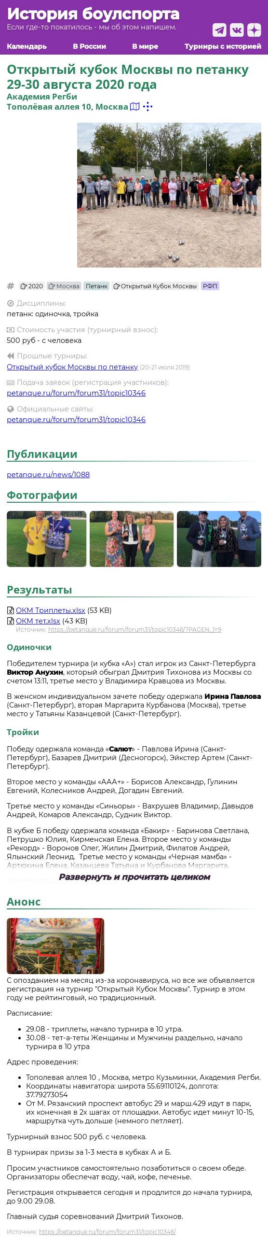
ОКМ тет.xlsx (38, 621)
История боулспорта (93, 14)
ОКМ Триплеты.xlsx (50, 610)
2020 (32, 286)
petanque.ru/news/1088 (48, 474)
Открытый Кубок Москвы (155, 286)
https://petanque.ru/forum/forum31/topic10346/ (107, 1231)
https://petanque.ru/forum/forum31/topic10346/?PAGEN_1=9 (134, 629)
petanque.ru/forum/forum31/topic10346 (76, 393)
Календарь (26, 46)
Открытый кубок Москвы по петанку (72, 367)
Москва (64, 286)
